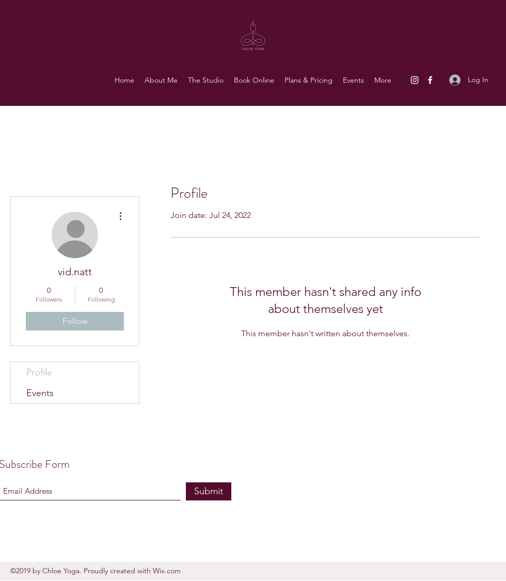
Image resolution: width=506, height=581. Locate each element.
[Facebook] (430, 80)
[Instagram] (414, 80)
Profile (39, 372)
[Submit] (208, 491)
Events (40, 393)
